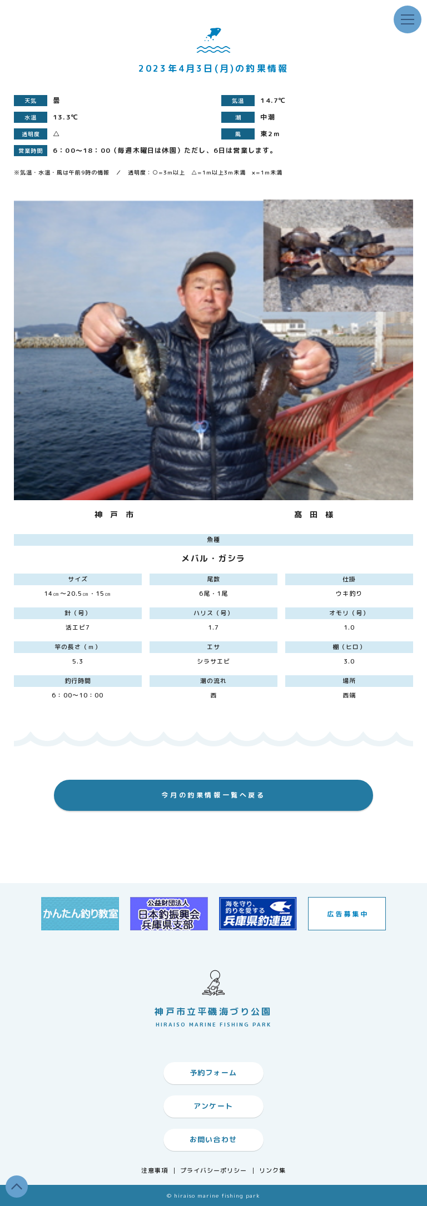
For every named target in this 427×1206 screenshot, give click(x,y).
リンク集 (272, 1171)
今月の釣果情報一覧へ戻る (213, 795)
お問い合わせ (213, 1139)
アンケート (213, 1106)
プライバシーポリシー (213, 1171)
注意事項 (154, 1171)
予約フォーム (213, 1073)
